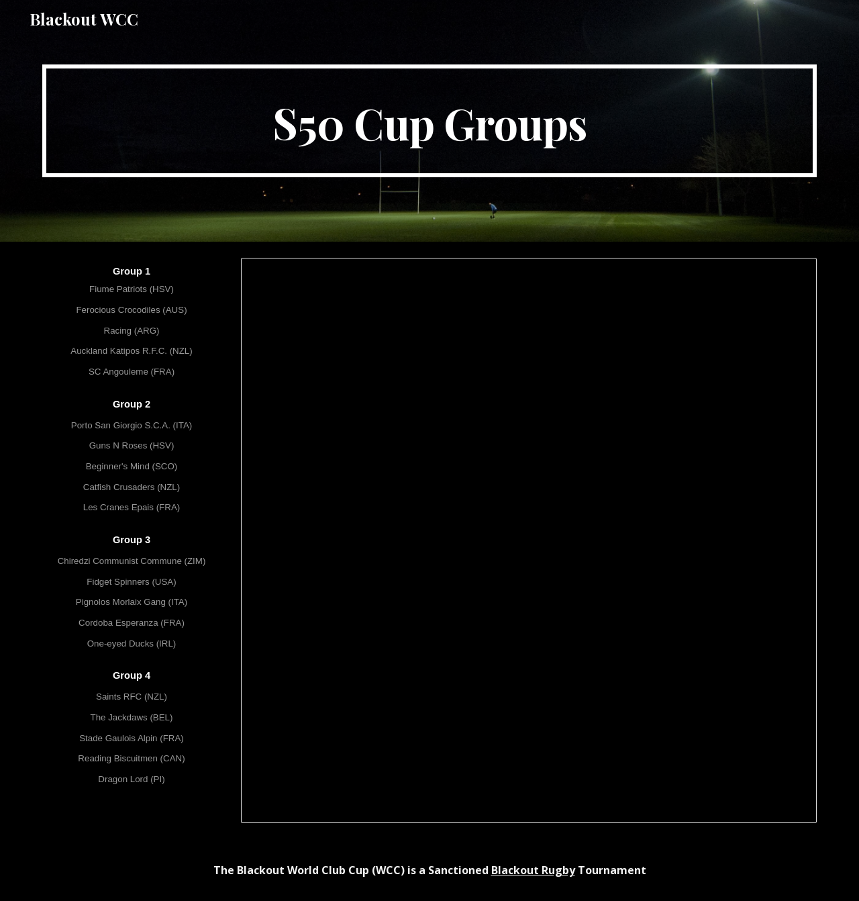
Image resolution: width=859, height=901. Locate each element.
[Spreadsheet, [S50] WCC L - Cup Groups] (529, 540)
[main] (429, 120)
